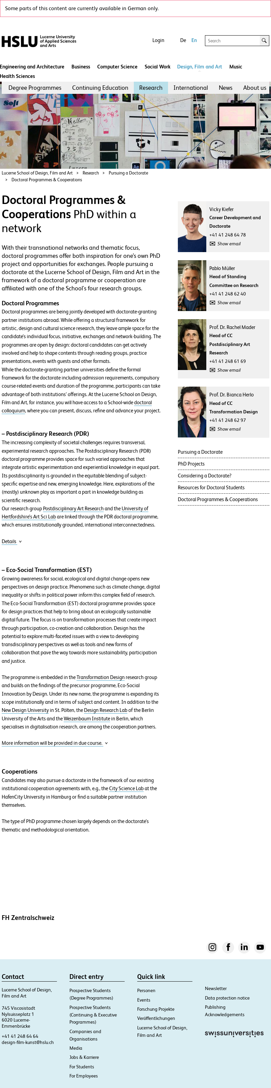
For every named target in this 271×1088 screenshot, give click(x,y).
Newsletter (216, 988)
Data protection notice (227, 998)
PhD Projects (191, 464)
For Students (81, 1066)
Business (80, 66)
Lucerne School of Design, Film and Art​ (37, 173)
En (194, 40)
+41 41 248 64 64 (20, 1036)
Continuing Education (100, 87)
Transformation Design (101, 677)
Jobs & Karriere (84, 1057)
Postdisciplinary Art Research (73, 508)
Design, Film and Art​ (199, 66)
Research (151, 87)
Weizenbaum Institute (87, 718)
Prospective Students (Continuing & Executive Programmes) (93, 1015)
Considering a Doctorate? (204, 475)
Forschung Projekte (155, 1009)
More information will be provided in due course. (55, 743)
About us (254, 87)
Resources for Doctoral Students (211, 487)
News (225, 87)
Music (235, 66)
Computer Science (117, 66)
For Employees (83, 1076)
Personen (146, 990)
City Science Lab (126, 788)
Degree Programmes (34, 87)
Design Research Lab (105, 710)
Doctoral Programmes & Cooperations (47, 179)
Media (75, 1048)
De (183, 40)
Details (12, 541)
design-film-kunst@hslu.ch (28, 1042)
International (190, 87)
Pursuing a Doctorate (128, 173)
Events (143, 1000)
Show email (229, 243)
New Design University (25, 710)
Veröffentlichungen (156, 1018)
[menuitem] (35, 88)
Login (158, 40)
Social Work (157, 66)
